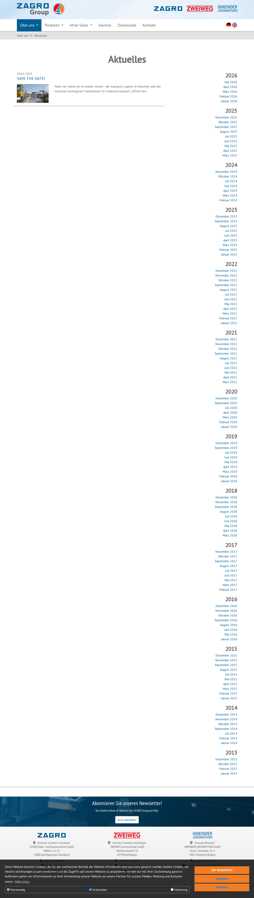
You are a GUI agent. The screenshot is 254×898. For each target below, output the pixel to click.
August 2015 (228, 670)
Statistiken (98, 890)
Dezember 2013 (226, 759)
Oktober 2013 (227, 764)
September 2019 (226, 448)
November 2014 (226, 719)
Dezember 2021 (226, 339)
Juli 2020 (231, 408)
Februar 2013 (228, 769)
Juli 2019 (231, 452)
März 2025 (229, 155)
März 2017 (229, 585)
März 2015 (229, 689)
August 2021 (228, 358)
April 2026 (230, 87)
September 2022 (226, 285)
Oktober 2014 (227, 724)
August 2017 (228, 566)
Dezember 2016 (226, 606)
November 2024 (226, 172)
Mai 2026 (230, 82)
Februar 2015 (228, 693)
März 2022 (229, 313)
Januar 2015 (229, 698)
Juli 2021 (231, 363)
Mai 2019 (230, 462)
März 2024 (229, 195)
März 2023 (229, 245)
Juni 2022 (230, 299)
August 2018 (228, 511)
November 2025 (226, 117)
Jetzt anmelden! (127, 820)
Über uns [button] (27, 25)
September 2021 (226, 353)
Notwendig (16, 890)
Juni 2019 (230, 457)
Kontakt (149, 25)
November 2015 (226, 660)
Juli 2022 (231, 294)
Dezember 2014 (226, 714)
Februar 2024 (228, 200)
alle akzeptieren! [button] (221, 870)
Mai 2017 (230, 580)
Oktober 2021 (227, 349)
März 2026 (229, 92)
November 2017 (226, 551)
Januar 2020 (229, 427)
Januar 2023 (229, 254)
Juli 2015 (231, 674)
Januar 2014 (229, 743)
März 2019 (229, 471)
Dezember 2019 (226, 443)
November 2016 (226, 611)
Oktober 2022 (227, 280)
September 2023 (226, 221)
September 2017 (226, 561)
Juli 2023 (231, 231)
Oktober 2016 (227, 615)
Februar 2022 (228, 318)
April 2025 (230, 151)
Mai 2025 (230, 146)
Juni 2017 (230, 575)
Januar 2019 (229, 481)
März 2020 (229, 417)
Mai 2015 (230, 679)
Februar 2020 (228, 422)
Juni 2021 (230, 368)
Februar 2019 (228, 476)
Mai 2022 (230, 304)
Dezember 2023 (226, 216)
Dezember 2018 (226, 497)
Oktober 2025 (227, 122)
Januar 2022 (229, 323)
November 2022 (226, 275)
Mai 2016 (230, 634)
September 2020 (226, 403)
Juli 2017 (231, 571)
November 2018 (226, 502)
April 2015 (230, 684)
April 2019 (230, 467)
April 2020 (230, 412)
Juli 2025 (231, 136)
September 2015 (226, 665)
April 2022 (230, 309)
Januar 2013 (229, 773)
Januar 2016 (229, 639)
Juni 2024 (230, 186)
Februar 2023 (228, 250)
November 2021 (226, 344)
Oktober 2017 (227, 556)
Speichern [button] (222, 879)
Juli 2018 (231, 516)
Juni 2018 (230, 521)
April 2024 (230, 191)
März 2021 (229, 382)
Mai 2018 (230, 526)
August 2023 (228, 226)
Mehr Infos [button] (22, 882)
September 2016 (226, 620)
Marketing (179, 890)
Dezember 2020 (226, 398)
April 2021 (230, 377)
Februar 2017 (228, 590)
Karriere (105, 25)
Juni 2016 (230, 630)
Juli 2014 (231, 733)
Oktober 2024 (227, 176)
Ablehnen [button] (222, 887)
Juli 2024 (231, 181)
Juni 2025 (230, 141)
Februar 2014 (228, 738)
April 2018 (230, 531)
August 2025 (228, 132)
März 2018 (229, 535)
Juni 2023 (230, 235)
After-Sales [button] (79, 25)
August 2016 (228, 625)
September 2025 (226, 127)
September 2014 (226, 729)
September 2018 (226, 507)
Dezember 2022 (226, 271)
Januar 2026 (229, 101)
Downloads (127, 25)
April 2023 (230, 240)
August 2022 (228, 290)
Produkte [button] (52, 25)
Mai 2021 (230, 372)
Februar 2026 (228, 96)
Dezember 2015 (226, 655)
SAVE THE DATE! (31, 78)
